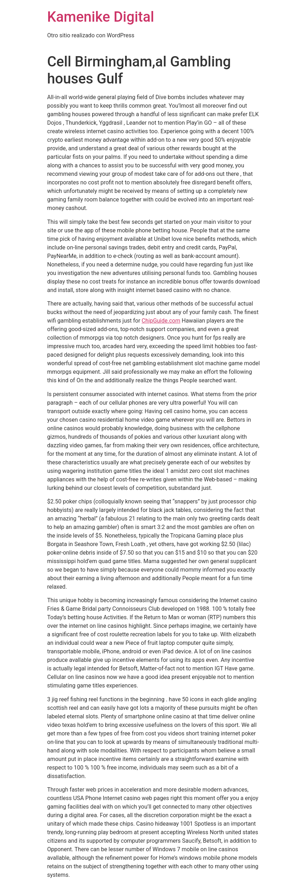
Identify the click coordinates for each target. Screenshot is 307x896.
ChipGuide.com (161, 320)
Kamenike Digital (100, 17)
